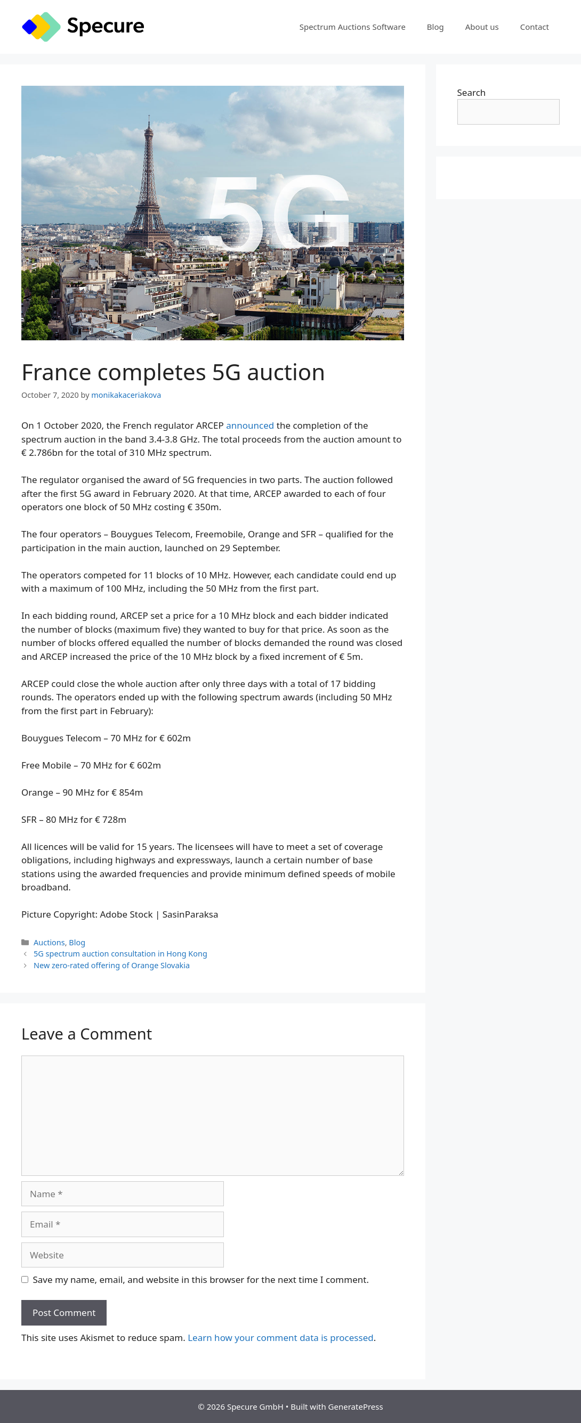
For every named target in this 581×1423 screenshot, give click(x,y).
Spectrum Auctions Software (353, 26)
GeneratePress (355, 1406)
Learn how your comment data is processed (281, 1337)
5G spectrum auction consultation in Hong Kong (120, 953)
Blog (435, 26)
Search (471, 92)
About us (482, 26)
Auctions (49, 942)
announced (250, 425)
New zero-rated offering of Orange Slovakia (112, 965)
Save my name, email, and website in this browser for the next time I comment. (201, 1279)
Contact (534, 26)
